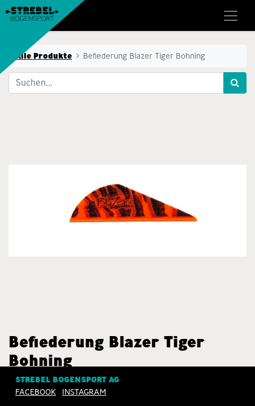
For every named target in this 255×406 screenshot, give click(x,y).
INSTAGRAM (84, 392)
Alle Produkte (43, 56)
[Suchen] (235, 83)
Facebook (35, 392)
